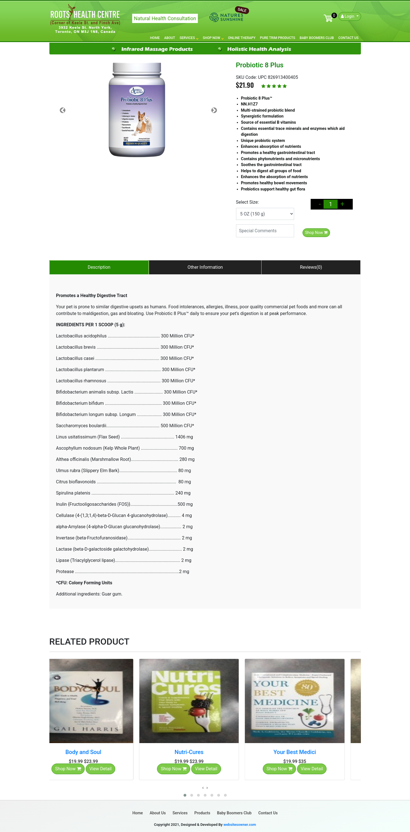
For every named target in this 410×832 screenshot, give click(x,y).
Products (202, 813)
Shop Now (213, 38)
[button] (185, 795)
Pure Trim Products (277, 38)
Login (348, 16)
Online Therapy (241, 38)
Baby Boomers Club (317, 38)
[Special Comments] (265, 230)
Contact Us (348, 38)
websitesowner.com (239, 824)
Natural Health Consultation (165, 18)
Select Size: (247, 202)
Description (99, 267)
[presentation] (203, 787)
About (169, 38)
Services (189, 38)
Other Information (205, 267)
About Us (158, 813)
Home (155, 38)
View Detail (117, 768)
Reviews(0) (311, 267)
